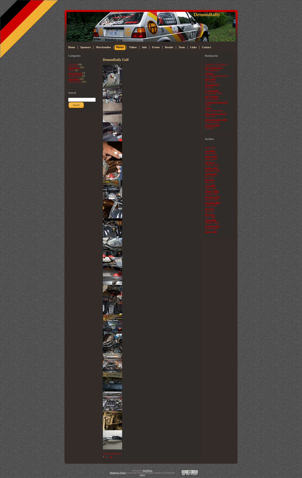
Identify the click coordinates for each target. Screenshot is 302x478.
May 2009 (209, 182)
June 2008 (209, 211)
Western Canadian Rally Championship (216, 121)
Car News (72, 64)
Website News (74, 81)
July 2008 (209, 208)
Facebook (209, 73)
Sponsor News (75, 76)
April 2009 (210, 185)
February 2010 (211, 165)
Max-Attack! (211, 81)
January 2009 (211, 194)
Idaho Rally (210, 78)
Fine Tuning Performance (216, 76)
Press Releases (75, 73)
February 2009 (211, 191)
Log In (142, 475)
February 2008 (211, 222)
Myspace (209, 87)
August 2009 (211, 173)
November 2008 (212, 196)
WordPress (147, 471)
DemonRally (207, 14)
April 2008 (210, 217)
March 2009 (210, 188)
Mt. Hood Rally (212, 84)
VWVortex (210, 116)
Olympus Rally (212, 90)
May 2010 (209, 162)
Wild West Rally (212, 125)
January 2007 (211, 231)
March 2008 (210, 220)
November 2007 (212, 225)
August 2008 (211, 205)
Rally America (211, 96)
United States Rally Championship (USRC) (215, 112)
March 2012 (210, 147)
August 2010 (211, 159)
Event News (73, 67)
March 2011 (210, 153)
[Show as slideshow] (112, 453)
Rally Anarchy (211, 99)
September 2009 (212, 170)
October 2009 (211, 168)
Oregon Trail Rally (213, 93)
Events (71, 70)
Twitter (208, 107)
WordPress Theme (118, 473)
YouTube (209, 128)
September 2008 (212, 202)
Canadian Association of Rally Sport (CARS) (216, 66)
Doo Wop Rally (212, 70)
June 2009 (209, 179)
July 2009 (209, 176)
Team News (73, 78)
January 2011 (211, 156)
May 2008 (209, 214)
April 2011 (210, 150)
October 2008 (211, 199)
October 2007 (211, 228)
